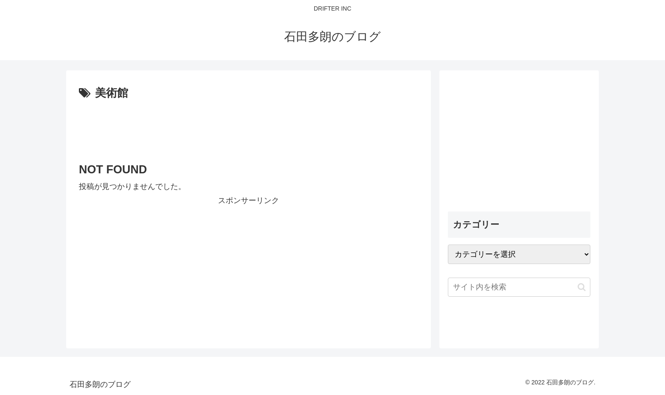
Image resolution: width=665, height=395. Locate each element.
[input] (519, 287)
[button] (581, 287)
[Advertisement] (248, 126)
